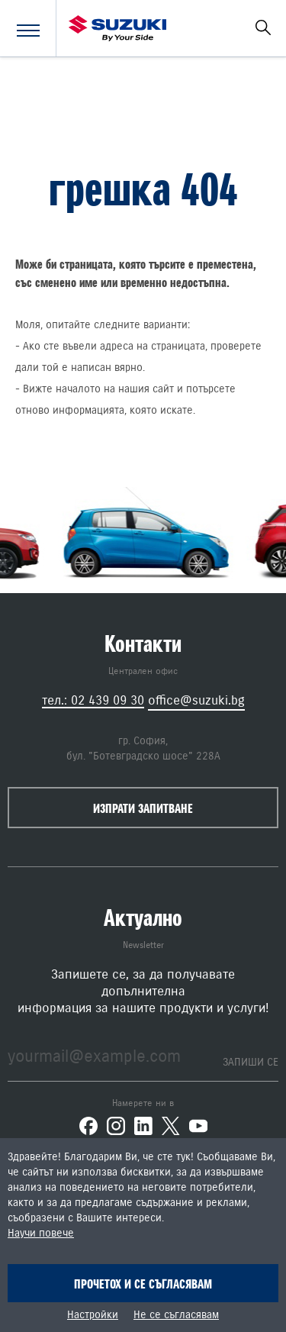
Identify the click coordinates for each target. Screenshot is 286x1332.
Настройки (92, 1315)
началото (78, 389)
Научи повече (41, 1233)
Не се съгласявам (176, 1315)
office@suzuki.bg (196, 700)
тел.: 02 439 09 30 (93, 700)
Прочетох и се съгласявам (143, 1284)
